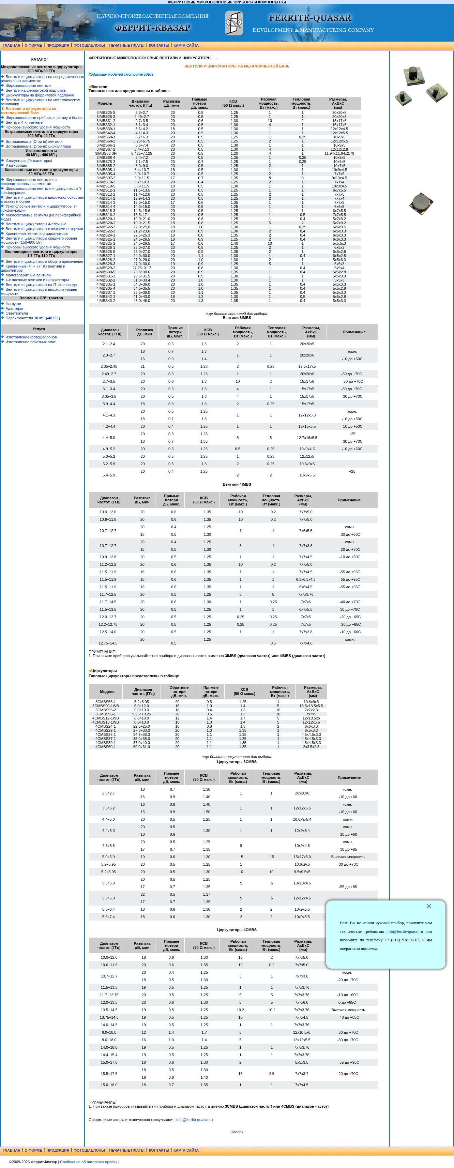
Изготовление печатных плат (28, 342)
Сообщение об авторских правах (88, 1162)
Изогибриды (14, 165)
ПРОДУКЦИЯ (57, 45)
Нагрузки (11, 304)
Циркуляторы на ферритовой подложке (37, 95)
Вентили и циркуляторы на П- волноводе (39, 285)
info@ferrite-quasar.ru (195, 1120)
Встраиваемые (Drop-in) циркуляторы (36, 146)
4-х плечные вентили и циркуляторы (35, 280)
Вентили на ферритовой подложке (33, 90)
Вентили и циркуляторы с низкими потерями (42, 229)
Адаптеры (12, 308)
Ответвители (14, 313)
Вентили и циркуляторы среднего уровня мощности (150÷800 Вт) (39, 240)
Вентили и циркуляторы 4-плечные (33, 224)
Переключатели (30, 318)
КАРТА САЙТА (186, 45)
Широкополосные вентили (26, 86)
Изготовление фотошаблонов (29, 337)
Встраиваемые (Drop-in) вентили (31, 141)
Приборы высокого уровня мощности (35, 127)
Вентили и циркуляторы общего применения (42, 261)
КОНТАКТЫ (159, 45)
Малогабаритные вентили (25, 275)
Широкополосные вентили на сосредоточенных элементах (29, 182)
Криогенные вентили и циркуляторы (34, 233)
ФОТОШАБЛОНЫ (89, 45)
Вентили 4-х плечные (22, 122)
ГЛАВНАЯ (11, 45)
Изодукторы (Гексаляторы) (26, 160)
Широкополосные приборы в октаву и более (41, 118)
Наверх (236, 1132)
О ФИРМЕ (33, 45)
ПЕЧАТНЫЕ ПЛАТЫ (126, 45)
